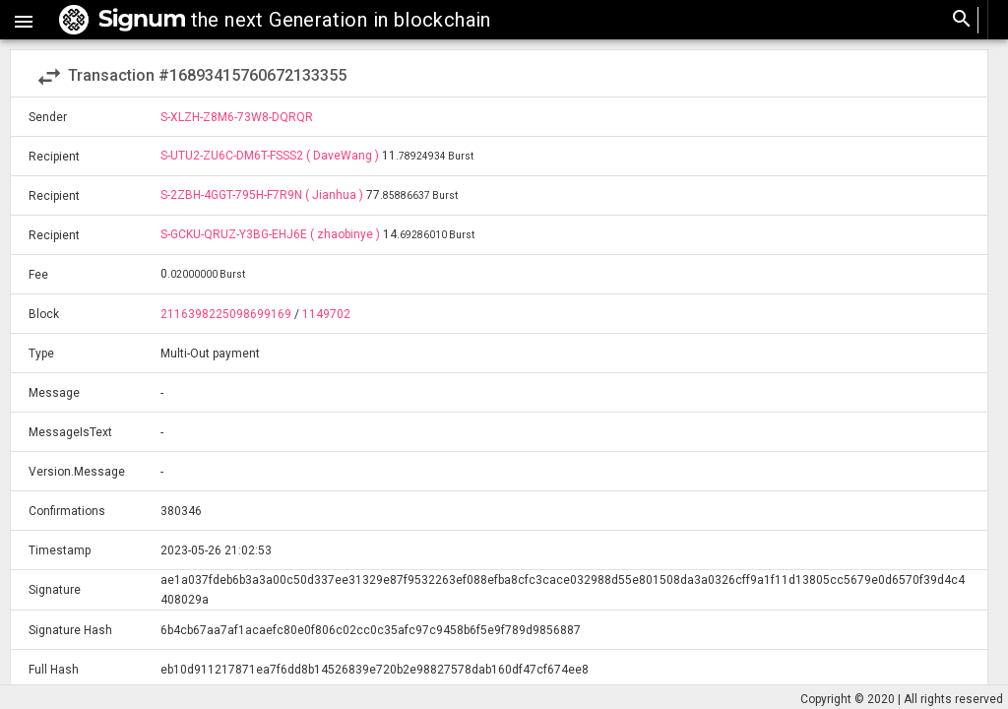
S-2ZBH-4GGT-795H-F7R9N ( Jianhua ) (263, 195)
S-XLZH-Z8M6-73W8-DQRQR (236, 117)
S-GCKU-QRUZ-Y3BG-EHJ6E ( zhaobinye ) (271, 234)
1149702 (326, 314)
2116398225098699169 (225, 314)
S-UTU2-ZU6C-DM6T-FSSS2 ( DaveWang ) (271, 155)
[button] (23, 19)
